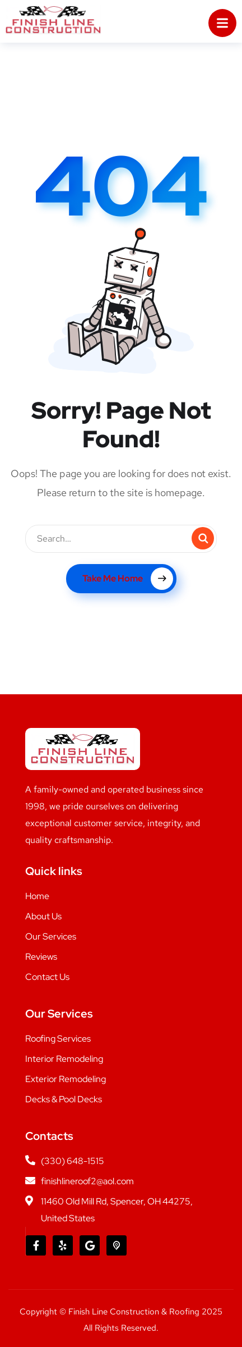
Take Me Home (127, 578)
